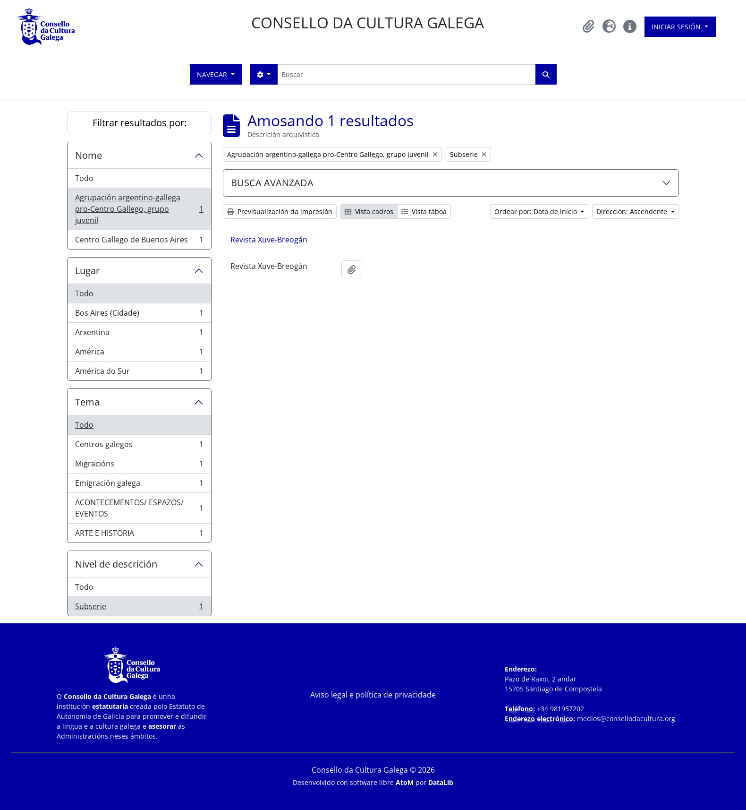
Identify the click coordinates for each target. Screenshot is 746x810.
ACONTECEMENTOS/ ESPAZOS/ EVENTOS (139, 508)
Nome (88, 155)
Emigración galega (139, 485)
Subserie (139, 608)
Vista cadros (369, 211)
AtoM (405, 782)
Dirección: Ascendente (632, 211)
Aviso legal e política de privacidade (373, 694)
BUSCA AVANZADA (272, 182)
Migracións (139, 466)
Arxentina (139, 334)
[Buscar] (406, 74)
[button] (588, 26)
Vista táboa (424, 211)
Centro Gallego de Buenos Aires (139, 241)
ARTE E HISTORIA (139, 535)
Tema (87, 402)
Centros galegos (139, 446)
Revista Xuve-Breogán (268, 239)
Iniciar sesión (677, 26)
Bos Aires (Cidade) (139, 315)
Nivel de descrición (116, 564)
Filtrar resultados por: (139, 122)
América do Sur (139, 372)
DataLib (440, 782)
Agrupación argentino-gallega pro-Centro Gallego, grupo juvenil (139, 208)
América (139, 354)
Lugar (87, 270)
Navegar (213, 74)
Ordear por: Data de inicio (536, 211)
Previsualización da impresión (279, 211)
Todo (84, 178)
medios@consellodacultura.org (626, 718)
